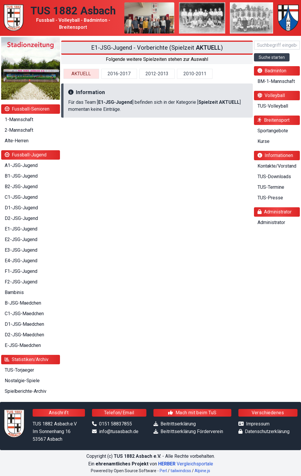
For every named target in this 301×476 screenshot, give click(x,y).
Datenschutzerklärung (267, 431)
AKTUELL (81, 73)
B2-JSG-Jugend (21, 186)
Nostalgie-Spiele (22, 380)
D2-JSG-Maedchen (24, 335)
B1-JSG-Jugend (21, 176)
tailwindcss (180, 470)
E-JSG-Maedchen (23, 345)
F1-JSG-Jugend (21, 271)
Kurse (263, 141)
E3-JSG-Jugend (21, 250)
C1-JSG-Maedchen (24, 313)
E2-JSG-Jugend (21, 239)
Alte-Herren (17, 140)
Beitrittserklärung (178, 424)
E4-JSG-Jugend (21, 260)
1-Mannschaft (19, 119)
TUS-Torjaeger (19, 370)
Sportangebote (272, 130)
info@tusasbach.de (118, 431)
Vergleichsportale (185, 464)
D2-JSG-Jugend (21, 218)
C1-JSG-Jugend (21, 197)
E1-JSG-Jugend (21, 229)
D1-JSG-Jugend (21, 208)
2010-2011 (194, 73)
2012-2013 (157, 73)
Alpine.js (202, 470)
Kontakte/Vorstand (276, 166)
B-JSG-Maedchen (23, 303)
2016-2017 (119, 73)
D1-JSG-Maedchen (24, 324)
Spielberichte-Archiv (25, 391)
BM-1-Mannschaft (276, 81)
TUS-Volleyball (272, 106)
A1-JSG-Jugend (21, 165)
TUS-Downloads (274, 176)
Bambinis (14, 292)
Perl (163, 470)
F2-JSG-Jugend (21, 282)
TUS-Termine (270, 187)
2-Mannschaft (19, 130)
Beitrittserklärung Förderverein (191, 431)
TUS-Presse (270, 198)
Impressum (258, 424)
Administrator (271, 222)
